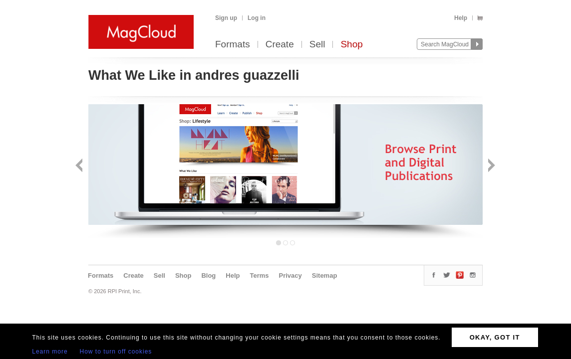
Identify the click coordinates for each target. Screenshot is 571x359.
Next (490, 166)
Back (80, 166)
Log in (257, 17)
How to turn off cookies (116, 351)
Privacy (290, 275)
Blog (208, 275)
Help (460, 17)
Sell (317, 44)
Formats (232, 44)
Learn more (49, 351)
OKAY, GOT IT (495, 337)
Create (280, 44)
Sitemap (324, 275)
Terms (259, 275)
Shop (351, 44)
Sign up (226, 17)
